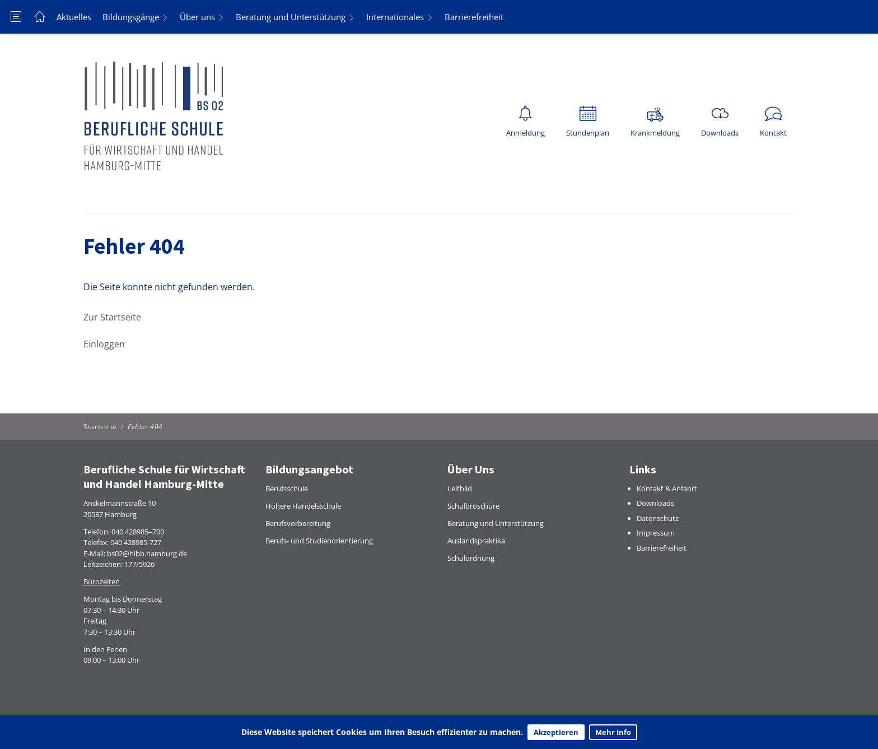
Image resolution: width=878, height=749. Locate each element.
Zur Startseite (112, 317)
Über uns (197, 16)
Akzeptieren (556, 732)
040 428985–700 (137, 532)
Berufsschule (286, 488)
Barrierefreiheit (474, 16)
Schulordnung (470, 558)
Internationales (395, 16)
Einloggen (104, 344)
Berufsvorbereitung (297, 523)
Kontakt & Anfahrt (667, 488)
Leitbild (459, 488)
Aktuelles (74, 16)
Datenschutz (658, 518)
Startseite (100, 426)
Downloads (655, 503)
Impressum (656, 533)
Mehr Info (613, 732)
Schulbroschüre (473, 506)
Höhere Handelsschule (303, 506)
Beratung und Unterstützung (290, 16)
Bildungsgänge (130, 16)
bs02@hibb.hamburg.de (147, 553)
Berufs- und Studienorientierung (319, 541)
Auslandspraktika (476, 541)
